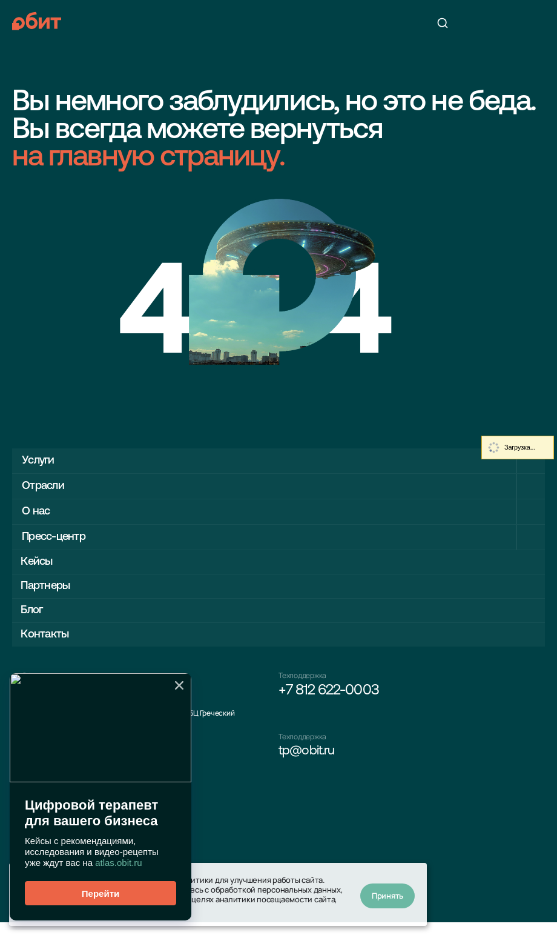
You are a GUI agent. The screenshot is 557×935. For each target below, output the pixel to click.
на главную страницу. (148, 158)
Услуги (40, 460)
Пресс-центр (59, 536)
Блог (34, 613)
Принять (387, 894)
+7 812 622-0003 (328, 697)
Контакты (48, 638)
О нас (37, 511)
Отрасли (46, 485)
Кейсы (40, 562)
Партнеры (49, 587)
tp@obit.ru (309, 760)
